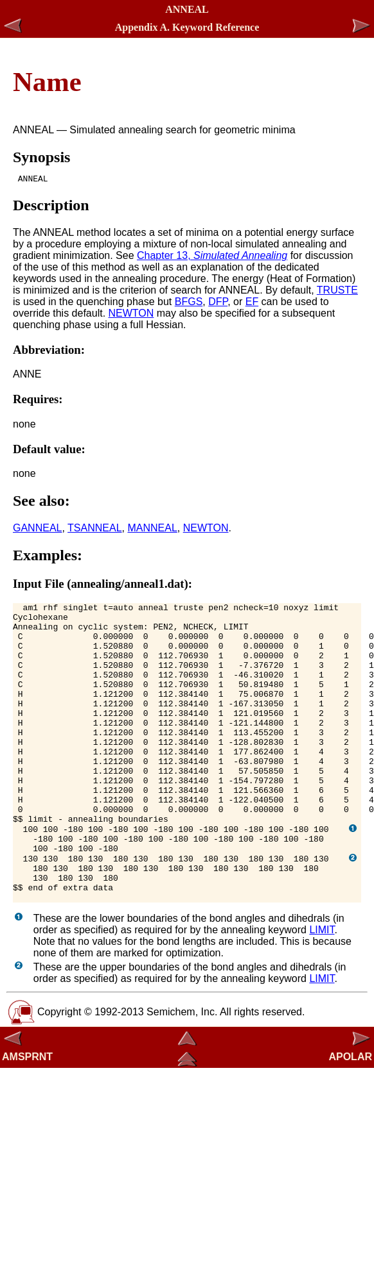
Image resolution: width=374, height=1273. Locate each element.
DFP (217, 303)
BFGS (189, 303)
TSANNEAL (94, 529)
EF (251, 303)
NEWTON (131, 315)
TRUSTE (337, 292)
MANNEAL (152, 529)
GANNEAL (37, 529)
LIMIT (321, 990)
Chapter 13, (212, 257)
